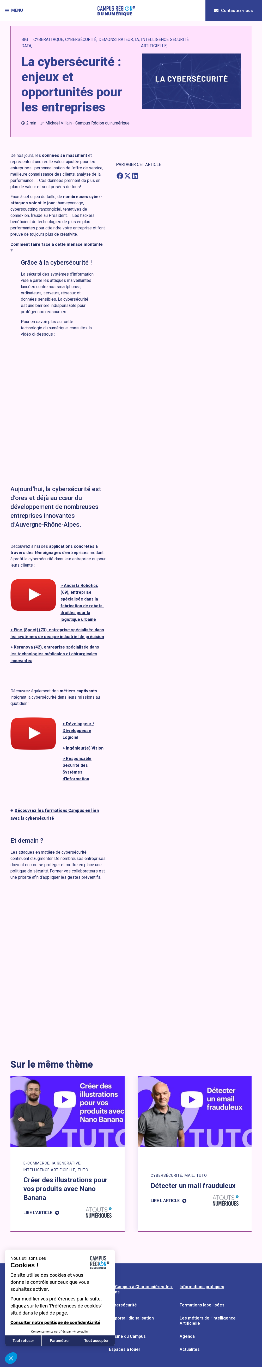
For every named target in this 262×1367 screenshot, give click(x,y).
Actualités (190, 1349)
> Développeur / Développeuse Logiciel (78, 730)
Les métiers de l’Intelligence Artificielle (208, 1321)
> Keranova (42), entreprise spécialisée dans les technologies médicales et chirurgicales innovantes (54, 654)
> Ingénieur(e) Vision (83, 748)
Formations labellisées (202, 1305)
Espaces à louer (124, 1349)
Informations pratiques (202, 1286)
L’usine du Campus (127, 1336)
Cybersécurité (123, 1305)
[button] (14, 10)
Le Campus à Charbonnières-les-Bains (141, 1289)
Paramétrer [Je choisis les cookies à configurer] (60, 1341)
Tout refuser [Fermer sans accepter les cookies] (23, 1341)
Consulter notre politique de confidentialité (55, 1322)
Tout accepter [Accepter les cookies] (96, 1341)
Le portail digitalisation (131, 1318)
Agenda (187, 1336)
